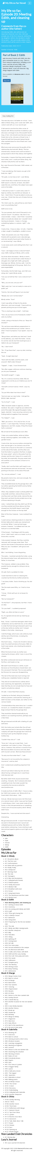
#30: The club (9, 926)
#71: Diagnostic (10, 1019)
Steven (7, 842)
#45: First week (10, 958)
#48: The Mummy (11, 964)
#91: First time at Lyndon (13, 1064)
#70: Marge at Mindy (12, 1016)
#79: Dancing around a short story (16, 1039)
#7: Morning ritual (11, 872)
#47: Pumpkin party (11, 962)
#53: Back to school (11, 978)
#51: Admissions (10, 971)
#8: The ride (9, 874)
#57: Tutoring (9, 987)
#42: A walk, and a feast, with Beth (16, 952)
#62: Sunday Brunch (11, 997)
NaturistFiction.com (25, 1148)
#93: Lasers (9, 1069)
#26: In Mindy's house (12, 915)
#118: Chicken (9, 1125)
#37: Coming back (11, 941)
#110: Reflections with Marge (15, 1108)
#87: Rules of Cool (11, 1056)
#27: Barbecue (10, 917)
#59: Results (9, 991)
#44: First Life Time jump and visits (16, 956)
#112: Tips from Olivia (12, 1112)
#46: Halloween (10, 960)
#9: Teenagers (10, 876)
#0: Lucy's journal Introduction (15, 1143)
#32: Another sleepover (13, 930)
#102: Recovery (10, 1088)
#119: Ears (8, 1127)
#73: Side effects (10, 1023)
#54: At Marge (10, 980)
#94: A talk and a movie (12, 1071)
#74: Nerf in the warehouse (14, 1025)
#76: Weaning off (10, 1032)
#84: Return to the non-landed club (16, 1049)
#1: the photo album (11, 859)
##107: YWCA (9, 1102)
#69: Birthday (9, 1014)
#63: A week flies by (11, 999)
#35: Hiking (9, 937)
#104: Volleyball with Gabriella (15, 1092)
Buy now (7, 80)
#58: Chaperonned (11, 989)
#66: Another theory (12, 1008)
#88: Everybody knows (12, 1058)
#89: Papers (9, 1060)
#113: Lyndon (9, 1114)
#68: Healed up (10, 1012)
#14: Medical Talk (11, 887)
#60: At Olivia (9, 993)
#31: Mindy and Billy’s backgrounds (16, 928)
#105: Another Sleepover (13, 1094)
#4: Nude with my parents (13, 865)
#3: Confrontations (11, 863)
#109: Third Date (10, 1106)
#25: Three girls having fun (14, 913)
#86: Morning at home (12, 1054)
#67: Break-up (10, 1010)
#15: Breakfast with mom (13, 889)
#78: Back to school (11, 1037)
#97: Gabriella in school (12, 1077)
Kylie (6, 840)
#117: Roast (9, 1123)
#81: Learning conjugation (13, 1043)
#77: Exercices (10, 1034)
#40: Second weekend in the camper (17, 947)
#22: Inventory (10, 907)
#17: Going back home (12, 893)
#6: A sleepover (10, 870)
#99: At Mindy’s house (12, 1081)
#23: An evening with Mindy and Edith (17, 909)
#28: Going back (10, 920)
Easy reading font (8, 116)
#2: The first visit (11, 861)
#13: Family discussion (12, 884)
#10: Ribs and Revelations (13, 878)
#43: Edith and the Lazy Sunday (15, 954)
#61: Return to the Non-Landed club (17, 995)
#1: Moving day (10, 1137)
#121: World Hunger (12, 1131)
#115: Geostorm (10, 1119)
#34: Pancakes (10, 934)
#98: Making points (11, 1079)
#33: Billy (8, 932)
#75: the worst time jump (13, 1027)
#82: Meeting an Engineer (13, 1045)
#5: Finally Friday (10, 867)
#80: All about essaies (12, 1041)
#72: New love (10, 1021)
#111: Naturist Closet (12, 1110)
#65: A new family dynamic (14, 1006)
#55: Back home (10, 982)
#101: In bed (9, 1086)
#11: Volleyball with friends (14, 880)
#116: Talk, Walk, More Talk (14, 1121)
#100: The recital (10, 1084)
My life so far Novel (14, 3)
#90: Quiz (8, 1062)
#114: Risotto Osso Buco (13, 1117)
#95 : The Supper (11, 1073)
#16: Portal (9, 891)
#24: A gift (8, 911)
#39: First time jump (11, 945)
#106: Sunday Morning (12, 1099)
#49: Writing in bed (11, 967)
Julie (6, 838)
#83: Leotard (9, 1047)
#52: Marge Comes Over (13, 976)
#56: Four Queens (11, 985)
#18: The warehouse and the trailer (17, 895)
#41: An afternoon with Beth (14, 949)
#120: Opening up (11, 1129)
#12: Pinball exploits (11, 882)
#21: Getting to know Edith (14, 905)
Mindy (7, 845)
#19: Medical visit (11, 897)
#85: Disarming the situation (14, 1052)
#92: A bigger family (11, 1066)
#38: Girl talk (9, 943)
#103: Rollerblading (11, 1090)
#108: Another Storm (12, 1104)
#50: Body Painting (11, 969)
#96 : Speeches (10, 1075)
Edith (6, 847)
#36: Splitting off (10, 939)
